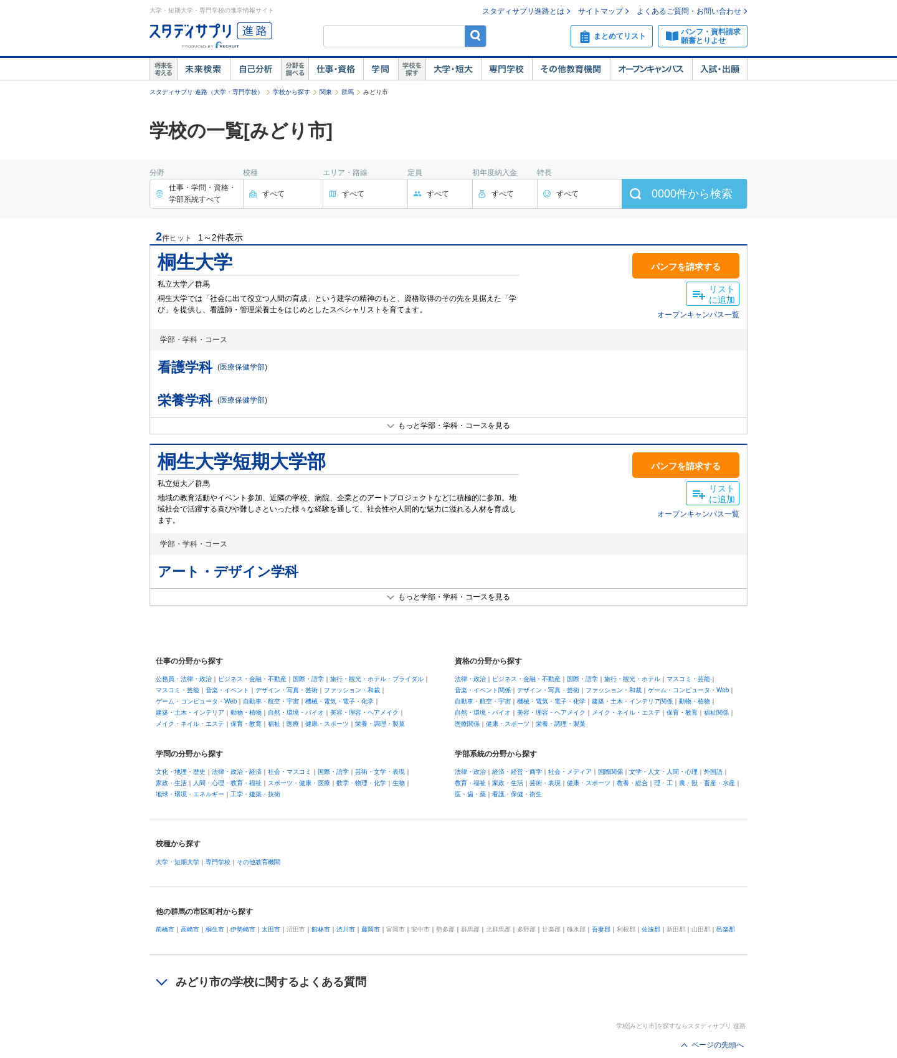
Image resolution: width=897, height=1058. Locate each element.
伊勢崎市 (242, 929)
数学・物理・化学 (361, 782)
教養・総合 (632, 782)
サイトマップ (600, 11)
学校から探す (291, 91)
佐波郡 (651, 929)
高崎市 (190, 929)
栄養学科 (185, 400)
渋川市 (345, 929)
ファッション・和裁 (352, 690)
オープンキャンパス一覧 (698, 314)
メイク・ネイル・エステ (190, 723)
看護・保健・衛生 (517, 794)
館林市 (320, 929)
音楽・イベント (227, 690)
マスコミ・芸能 (177, 690)
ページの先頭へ (717, 1045)
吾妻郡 (601, 929)
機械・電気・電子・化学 (339, 701)
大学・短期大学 (177, 862)
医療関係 (467, 723)
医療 (293, 723)
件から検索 (692, 194)
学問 (380, 69)
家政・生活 (171, 782)
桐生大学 (195, 262)
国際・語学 (308, 678)
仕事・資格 (335, 69)
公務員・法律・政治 (184, 678)
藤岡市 (370, 929)
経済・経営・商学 (517, 771)
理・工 (663, 782)
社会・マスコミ (289, 771)
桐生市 (215, 929)
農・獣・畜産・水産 (707, 782)
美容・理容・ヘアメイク (364, 712)
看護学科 (185, 367)
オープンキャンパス (651, 69)
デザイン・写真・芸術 (286, 690)
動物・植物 (246, 712)
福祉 (274, 723)
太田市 (271, 929)
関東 (326, 91)
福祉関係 (716, 712)
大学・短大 (453, 69)
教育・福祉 (470, 782)
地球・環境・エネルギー (190, 794)
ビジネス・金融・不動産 (252, 678)
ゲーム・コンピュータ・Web (196, 701)
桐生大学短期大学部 (242, 461)
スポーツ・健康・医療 (299, 782)
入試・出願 (720, 69)
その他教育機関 (571, 69)
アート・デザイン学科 (228, 571)
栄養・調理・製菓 (380, 723)
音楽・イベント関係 (483, 690)
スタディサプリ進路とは (523, 11)
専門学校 (506, 69)
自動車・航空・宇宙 (271, 701)
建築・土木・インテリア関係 (632, 701)
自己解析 (255, 69)
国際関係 (610, 771)
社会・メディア (570, 771)
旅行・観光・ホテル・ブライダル (377, 678)
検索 (475, 36)
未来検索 (203, 69)
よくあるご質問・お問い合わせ (689, 11)
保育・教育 (246, 723)
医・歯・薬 (470, 794)
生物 (398, 782)
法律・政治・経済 (237, 771)
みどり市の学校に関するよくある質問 (271, 982)
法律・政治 (470, 678)
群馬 (347, 91)
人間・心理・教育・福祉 (227, 782)
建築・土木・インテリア (190, 712)
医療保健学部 (242, 367)
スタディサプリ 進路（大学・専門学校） (206, 91)
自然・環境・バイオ (296, 712)
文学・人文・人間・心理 (663, 771)
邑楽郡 (725, 929)
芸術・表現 (545, 782)
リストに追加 (722, 294)
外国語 (713, 771)
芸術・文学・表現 (380, 771)
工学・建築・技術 (255, 794)
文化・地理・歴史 (181, 771)
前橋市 (165, 929)
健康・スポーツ (327, 723)
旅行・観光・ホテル (632, 678)
